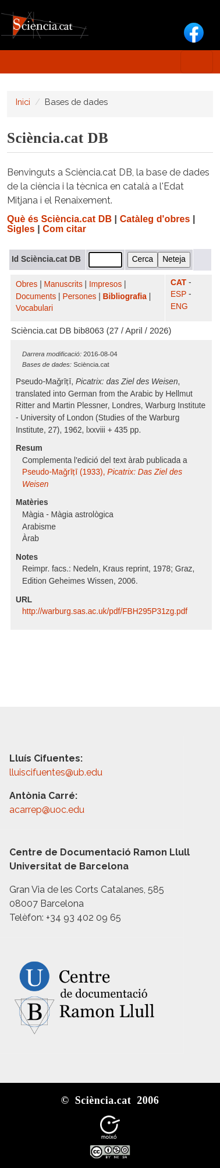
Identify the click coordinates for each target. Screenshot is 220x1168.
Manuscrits (63, 284)
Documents (36, 296)
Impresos (105, 284)
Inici (23, 102)
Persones (80, 296)
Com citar (64, 229)
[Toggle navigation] (196, 61)
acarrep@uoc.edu (46, 809)
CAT (178, 282)
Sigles (21, 229)
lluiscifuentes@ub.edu (57, 772)
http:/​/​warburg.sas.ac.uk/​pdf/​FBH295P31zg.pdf (106, 611)
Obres (26, 284)
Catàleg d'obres (155, 219)
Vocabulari (34, 308)
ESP (178, 294)
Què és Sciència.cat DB (59, 219)
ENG (179, 306)
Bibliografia (125, 296)
